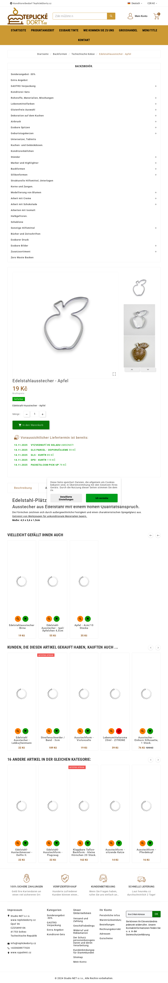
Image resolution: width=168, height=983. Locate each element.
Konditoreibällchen (22, 151)
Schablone (17, 222)
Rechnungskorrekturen (113, 929)
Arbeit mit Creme (21, 198)
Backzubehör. (84, 66)
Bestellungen (107, 924)
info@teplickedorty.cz (23, 943)
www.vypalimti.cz (21, 952)
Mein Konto (80, 962)
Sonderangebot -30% (23, 74)
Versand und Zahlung (80, 919)
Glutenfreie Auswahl (23, 109)
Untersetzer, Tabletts (23, 139)
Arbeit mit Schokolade (24, 204)
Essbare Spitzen (20, 127)
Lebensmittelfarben (23, 103)
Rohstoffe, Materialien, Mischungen (32, 98)
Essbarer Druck (20, 239)
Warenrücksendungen (112, 920)
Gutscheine (106, 938)
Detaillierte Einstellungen (66, 498)
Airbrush (16, 121)
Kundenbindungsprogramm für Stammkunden (89, 951)
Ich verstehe (101, 498)
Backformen (18, 168)
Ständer (15, 157)
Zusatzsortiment (21, 251)
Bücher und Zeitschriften (26, 233)
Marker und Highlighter (25, 163)
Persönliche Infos (110, 915)
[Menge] (35, 414)
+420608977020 (20, 948)
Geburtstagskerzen (22, 133)
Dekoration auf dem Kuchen (27, 115)
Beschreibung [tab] (23, 487)
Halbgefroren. (19, 216)
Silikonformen (19, 174)
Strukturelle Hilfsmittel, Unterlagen (32, 180)
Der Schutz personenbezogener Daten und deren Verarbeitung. (84, 941)
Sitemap (78, 957)
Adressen (105, 933)
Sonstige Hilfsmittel (23, 228)
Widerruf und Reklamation (80, 931)
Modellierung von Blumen (26, 192)
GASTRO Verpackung (23, 86)
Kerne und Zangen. (22, 186)
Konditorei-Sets (20, 92)
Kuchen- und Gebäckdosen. (27, 145)
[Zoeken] (80, 16)
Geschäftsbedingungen (86, 925)
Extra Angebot (19, 80)
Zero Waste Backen (22, 257)
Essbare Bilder (19, 245)
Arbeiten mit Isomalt (23, 210)
